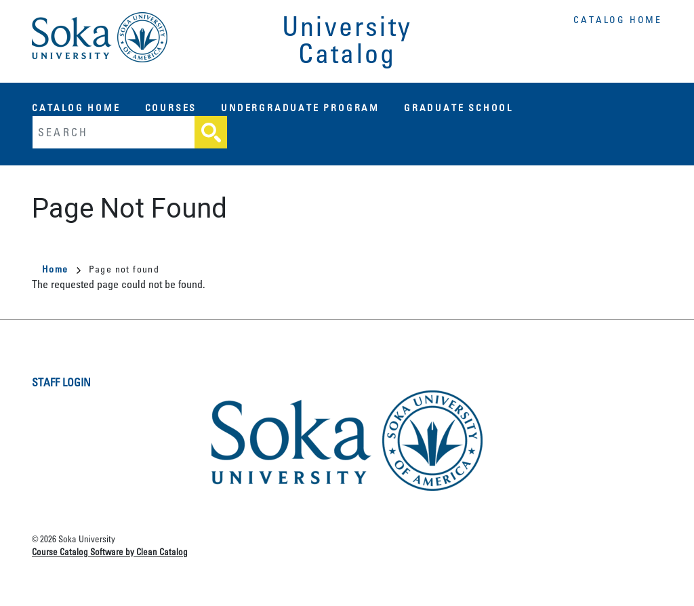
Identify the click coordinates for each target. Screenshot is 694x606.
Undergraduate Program (300, 107)
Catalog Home (617, 19)
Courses (171, 107)
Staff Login (61, 382)
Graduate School (458, 107)
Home (61, 269)
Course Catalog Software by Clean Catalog (110, 551)
